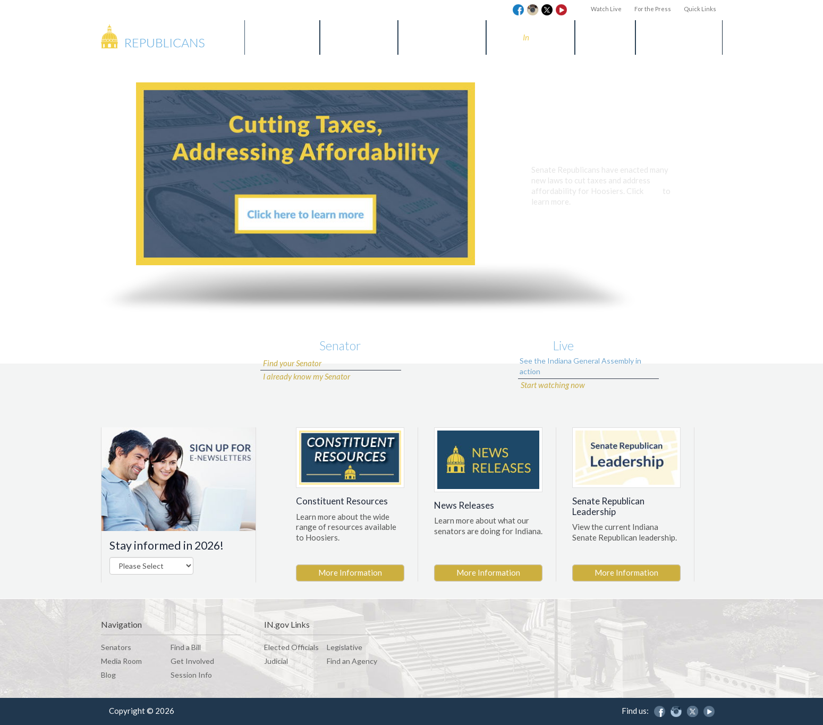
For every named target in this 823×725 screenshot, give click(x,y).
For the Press (652, 8)
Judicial (276, 660)
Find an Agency (352, 660)
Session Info (679, 37)
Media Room (442, 37)
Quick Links (700, 8)
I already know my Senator (306, 376)
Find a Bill (359, 37)
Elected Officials (291, 647)
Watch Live (606, 8)
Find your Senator (292, 363)
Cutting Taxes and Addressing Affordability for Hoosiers (602, 143)
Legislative (344, 647)
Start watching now (553, 385)
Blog (605, 37)
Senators (282, 37)
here (653, 191)
